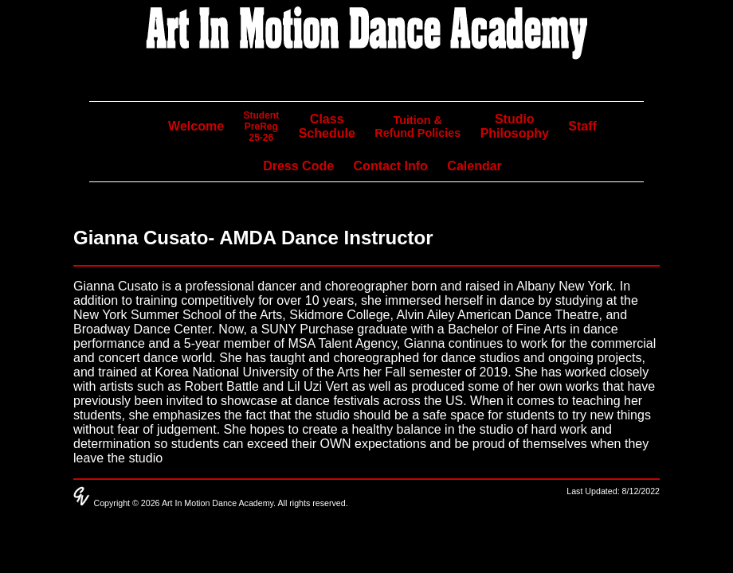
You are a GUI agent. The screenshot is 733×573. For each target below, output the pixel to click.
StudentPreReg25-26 (262, 126)
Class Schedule (327, 126)
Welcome (196, 126)
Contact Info (391, 166)
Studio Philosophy (514, 126)
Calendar (474, 166)
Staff (582, 126)
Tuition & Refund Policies (417, 126)
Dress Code (298, 166)
